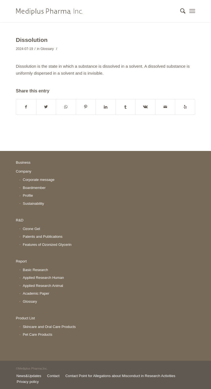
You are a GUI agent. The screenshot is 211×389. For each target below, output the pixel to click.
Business (23, 162)
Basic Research (35, 270)
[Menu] (192, 11)
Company (23, 171)
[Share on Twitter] (46, 107)
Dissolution (31, 40)
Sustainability (33, 203)
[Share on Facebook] (26, 107)
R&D (19, 220)
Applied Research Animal (43, 286)
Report (21, 261)
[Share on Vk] (145, 107)
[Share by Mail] (165, 107)
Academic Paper (36, 293)
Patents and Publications (42, 236)
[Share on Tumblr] (125, 107)
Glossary (47, 49)
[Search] (180, 11)
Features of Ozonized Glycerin (47, 245)
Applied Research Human (43, 278)
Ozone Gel (31, 229)
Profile (28, 195)
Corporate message (38, 180)
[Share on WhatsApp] (66, 107)
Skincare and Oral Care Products (49, 327)
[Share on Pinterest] (86, 107)
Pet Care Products (37, 334)
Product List (25, 318)
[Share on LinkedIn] (105, 107)
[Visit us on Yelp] (185, 107)
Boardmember (34, 188)
